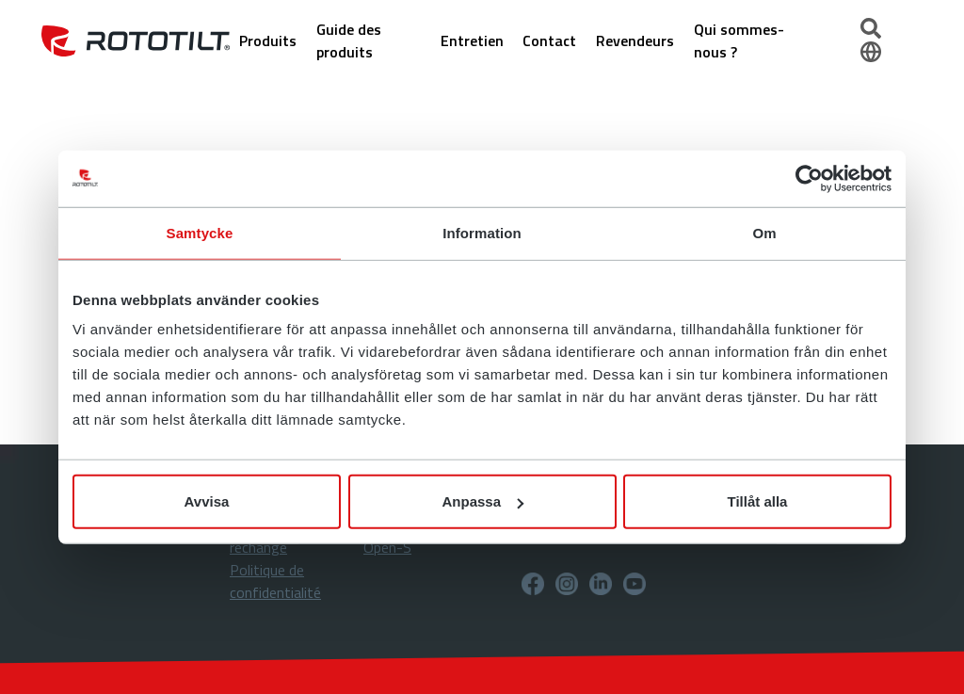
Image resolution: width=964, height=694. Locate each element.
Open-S (387, 547)
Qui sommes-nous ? (739, 40)
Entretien (472, 40)
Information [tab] (482, 232)
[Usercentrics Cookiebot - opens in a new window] (809, 178)
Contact (549, 40)
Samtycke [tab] (200, 232)
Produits (268, 40)
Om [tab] (764, 232)
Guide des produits (348, 40)
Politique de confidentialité (275, 581)
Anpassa (482, 501)
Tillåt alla (758, 501)
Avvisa (207, 501)
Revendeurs (635, 40)
